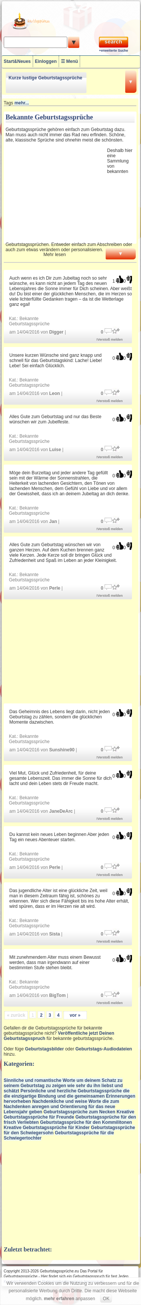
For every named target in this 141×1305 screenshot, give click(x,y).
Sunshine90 (61, 749)
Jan (53, 521)
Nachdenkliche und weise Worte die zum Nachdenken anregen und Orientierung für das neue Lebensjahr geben (61, 1106)
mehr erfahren (59, 1298)
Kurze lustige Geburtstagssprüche (45, 77)
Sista (54, 934)
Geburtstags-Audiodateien (104, 1049)
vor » (75, 1015)
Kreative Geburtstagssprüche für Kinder (47, 1127)
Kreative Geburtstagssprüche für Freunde (69, 1114)
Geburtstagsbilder (44, 1049)
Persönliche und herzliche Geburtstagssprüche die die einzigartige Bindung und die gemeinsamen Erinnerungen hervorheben (69, 1096)
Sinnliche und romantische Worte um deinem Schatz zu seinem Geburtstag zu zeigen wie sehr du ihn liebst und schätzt (63, 1085)
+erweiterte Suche (113, 50)
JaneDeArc (61, 811)
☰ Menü (69, 61)
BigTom (57, 995)
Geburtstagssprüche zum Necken (79, 1111)
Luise (55, 449)
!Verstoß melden (109, 339)
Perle (54, 588)
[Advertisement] (55, 192)
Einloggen (46, 61)
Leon (54, 393)
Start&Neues (17, 61)
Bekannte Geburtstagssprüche (29, 321)
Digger (56, 332)
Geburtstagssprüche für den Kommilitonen (86, 1122)
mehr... (21, 103)
